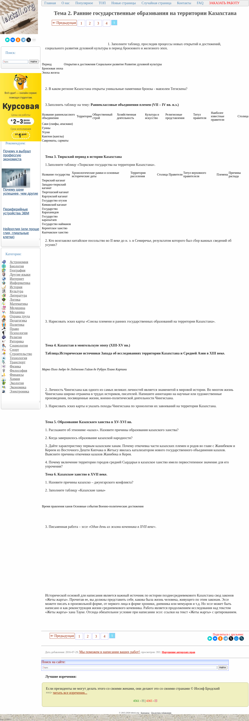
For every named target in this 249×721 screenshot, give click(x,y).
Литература (18, 295)
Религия (16, 337)
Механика (17, 312)
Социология (19, 345)
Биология (17, 266)
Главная (50, 3)
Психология (18, 333)
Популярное (84, 3)
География (17, 270)
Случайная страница (156, 3)
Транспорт (17, 362)
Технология (18, 358)
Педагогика (18, 320)
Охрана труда (20, 316)
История (16, 287)
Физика (15, 366)
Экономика (18, 387)
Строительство (21, 354)
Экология (17, 383)
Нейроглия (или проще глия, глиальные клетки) (21, 233)
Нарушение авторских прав (178, 652)
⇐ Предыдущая (64, 23)
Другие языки (20, 274)
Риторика (17, 341)
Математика (19, 304)
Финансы (17, 375)
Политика (17, 325)
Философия (18, 370)
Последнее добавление (161, 713)
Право (14, 329)
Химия (15, 379)
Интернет (17, 279)
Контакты (184, 3)
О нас (65, 3)
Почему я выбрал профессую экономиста (17, 155)
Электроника (19, 391)
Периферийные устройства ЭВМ (16, 211)
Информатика (20, 283)
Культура (16, 291)
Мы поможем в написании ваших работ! (109, 652)
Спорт (14, 350)
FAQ (200, 3)
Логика (15, 299)
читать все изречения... (70, 693)
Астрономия (19, 262)
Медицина (17, 308)
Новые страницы (123, 3)
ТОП (102, 3)
